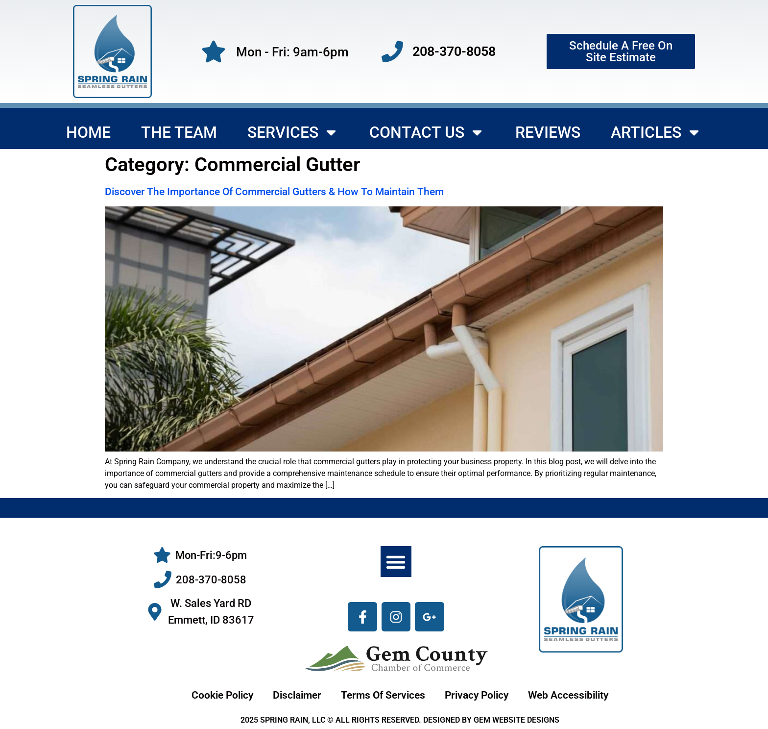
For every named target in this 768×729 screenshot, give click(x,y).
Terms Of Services (383, 695)
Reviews (547, 132)
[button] (396, 561)
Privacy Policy (476, 695)
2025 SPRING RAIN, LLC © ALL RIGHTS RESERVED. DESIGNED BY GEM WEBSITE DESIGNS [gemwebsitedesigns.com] (399, 720)
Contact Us (427, 132)
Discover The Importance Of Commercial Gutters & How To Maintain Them (274, 192)
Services (293, 132)
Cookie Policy (222, 695)
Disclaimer (297, 695)
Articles (656, 132)
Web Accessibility (568, 695)
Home (88, 132)
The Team (179, 132)
